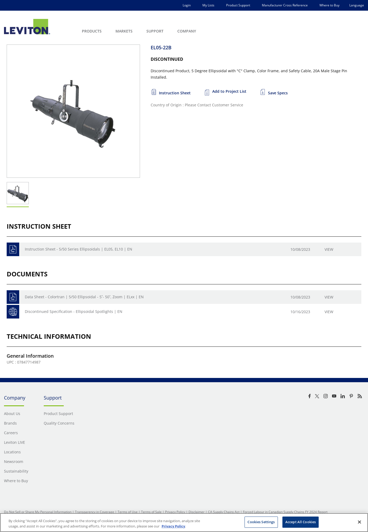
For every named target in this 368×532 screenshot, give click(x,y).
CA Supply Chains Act (223, 512)
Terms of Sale (151, 512)
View (329, 249)
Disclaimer (197, 512)
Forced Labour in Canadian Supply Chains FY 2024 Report (285, 512)
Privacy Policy (175, 512)
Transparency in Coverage (94, 512)
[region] (184, 522)
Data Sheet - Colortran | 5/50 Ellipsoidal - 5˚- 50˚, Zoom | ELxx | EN (84, 296)
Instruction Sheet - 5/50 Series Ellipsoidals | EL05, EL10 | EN (78, 249)
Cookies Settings (261, 521)
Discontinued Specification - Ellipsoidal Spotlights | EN (73, 311)
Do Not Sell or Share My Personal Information (37, 512)
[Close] (359, 522)
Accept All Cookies (300, 521)
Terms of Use (128, 512)
